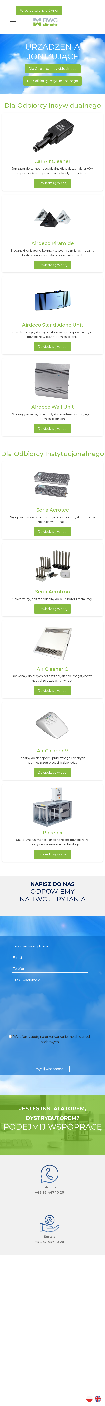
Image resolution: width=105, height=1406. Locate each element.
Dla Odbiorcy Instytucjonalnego (52, 81)
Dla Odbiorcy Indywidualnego (53, 69)
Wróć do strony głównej (39, 10)
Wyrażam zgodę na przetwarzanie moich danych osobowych (49, 1039)
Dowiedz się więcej (52, 183)
